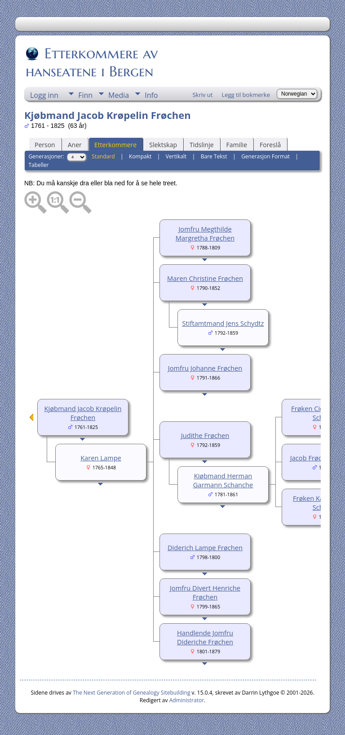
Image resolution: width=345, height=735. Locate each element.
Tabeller (38, 165)
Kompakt (140, 156)
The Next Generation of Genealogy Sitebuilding (131, 692)
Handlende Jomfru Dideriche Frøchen (205, 637)
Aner (75, 144)
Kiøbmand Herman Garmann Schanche (223, 480)
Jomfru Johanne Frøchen (205, 367)
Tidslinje (202, 144)
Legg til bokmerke (245, 95)
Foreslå (270, 144)
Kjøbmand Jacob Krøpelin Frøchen (83, 413)
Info (151, 95)
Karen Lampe (100, 457)
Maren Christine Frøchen (205, 278)
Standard (103, 156)
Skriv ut (202, 95)
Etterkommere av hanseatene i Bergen (92, 62)
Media (118, 95)
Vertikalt (176, 156)
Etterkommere (115, 144)
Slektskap (163, 144)
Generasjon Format (265, 156)
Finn (85, 95)
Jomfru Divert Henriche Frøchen (205, 592)
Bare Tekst (214, 156)
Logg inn (44, 95)
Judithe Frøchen (205, 435)
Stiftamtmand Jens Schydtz (223, 323)
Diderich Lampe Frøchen (205, 547)
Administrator (186, 700)
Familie (236, 144)
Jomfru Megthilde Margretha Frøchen (205, 233)
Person (45, 144)
